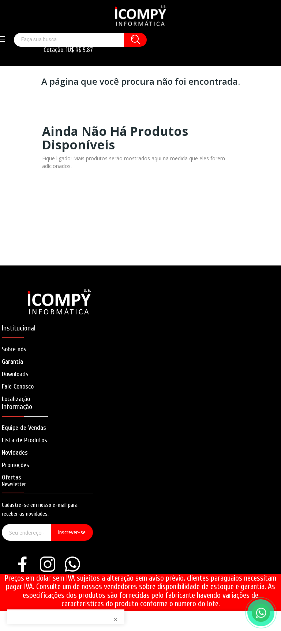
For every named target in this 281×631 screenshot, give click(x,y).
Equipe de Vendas (24, 428)
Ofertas (11, 477)
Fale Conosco (18, 386)
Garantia (12, 362)
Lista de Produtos (24, 440)
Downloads (15, 374)
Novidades (15, 452)
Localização (16, 399)
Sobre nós (14, 349)
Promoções (15, 465)
